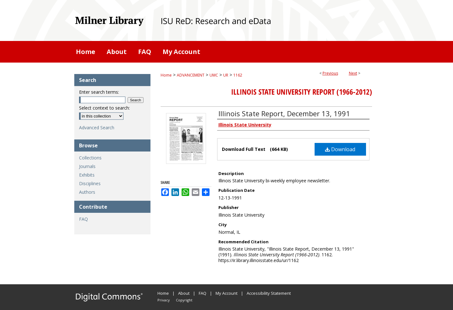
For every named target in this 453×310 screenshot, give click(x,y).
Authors (87, 192)
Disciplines (90, 183)
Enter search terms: (99, 92)
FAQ (83, 219)
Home (166, 75)
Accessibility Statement (269, 293)
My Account (226, 293)
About (184, 293)
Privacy (163, 300)
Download (340, 149)
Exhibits (87, 175)
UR (225, 75)
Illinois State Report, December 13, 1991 (284, 113)
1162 (237, 75)
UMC (214, 75)
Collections (90, 158)
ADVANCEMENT (190, 75)
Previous (330, 73)
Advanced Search (96, 128)
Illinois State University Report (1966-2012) (301, 92)
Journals (87, 166)
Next (353, 73)
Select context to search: (104, 108)
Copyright (184, 300)
